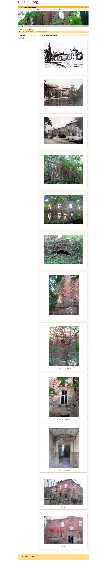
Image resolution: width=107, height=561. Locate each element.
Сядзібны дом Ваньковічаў (54, 9)
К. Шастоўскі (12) (22, 40)
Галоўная (22, 29)
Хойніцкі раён (37, 9)
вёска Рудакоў (45, 9)
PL (77, 7)
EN (80, 7)
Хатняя (21, 9)
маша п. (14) (21, 38)
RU (86, 7)
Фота (30, 29)
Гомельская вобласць (29, 9)
